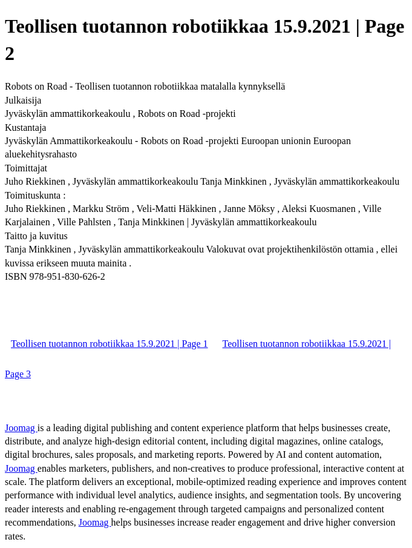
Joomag (21, 428)
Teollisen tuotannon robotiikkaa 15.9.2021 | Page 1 (109, 343)
